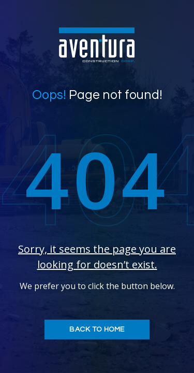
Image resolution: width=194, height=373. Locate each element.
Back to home (97, 329)
